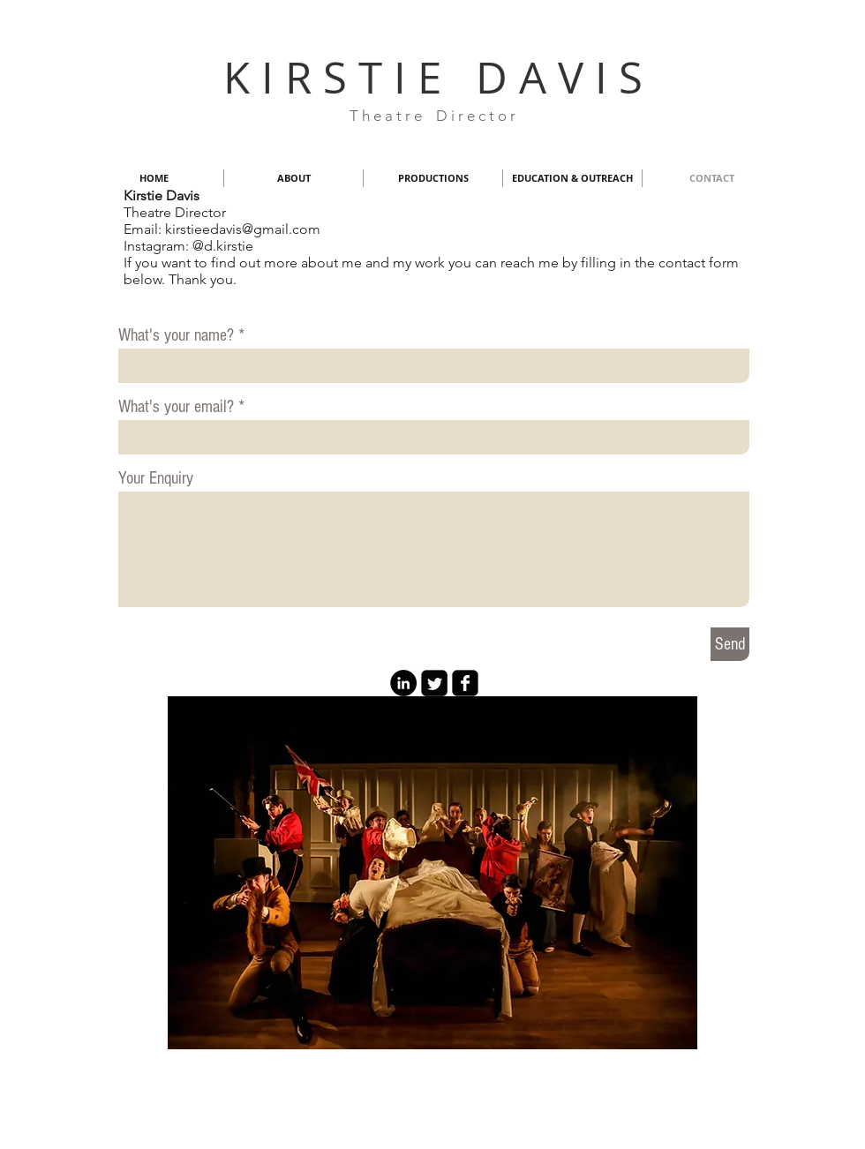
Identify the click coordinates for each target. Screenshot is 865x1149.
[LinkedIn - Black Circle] (403, 683)
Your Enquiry (155, 478)
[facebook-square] (465, 683)
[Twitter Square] (434, 683)
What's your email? (176, 407)
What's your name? (176, 335)
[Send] (730, 644)
